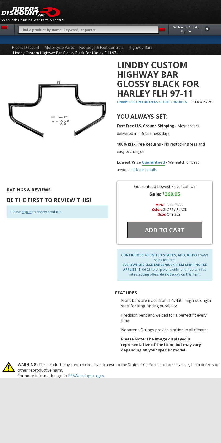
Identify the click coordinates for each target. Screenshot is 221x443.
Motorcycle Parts (59, 47)
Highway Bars (140, 47)
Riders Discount (25, 47)
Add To (165, 230)
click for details (144, 169)
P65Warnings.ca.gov (86, 375)
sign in (27, 212)
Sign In (186, 31)
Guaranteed (153, 162)
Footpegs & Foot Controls (101, 47)
